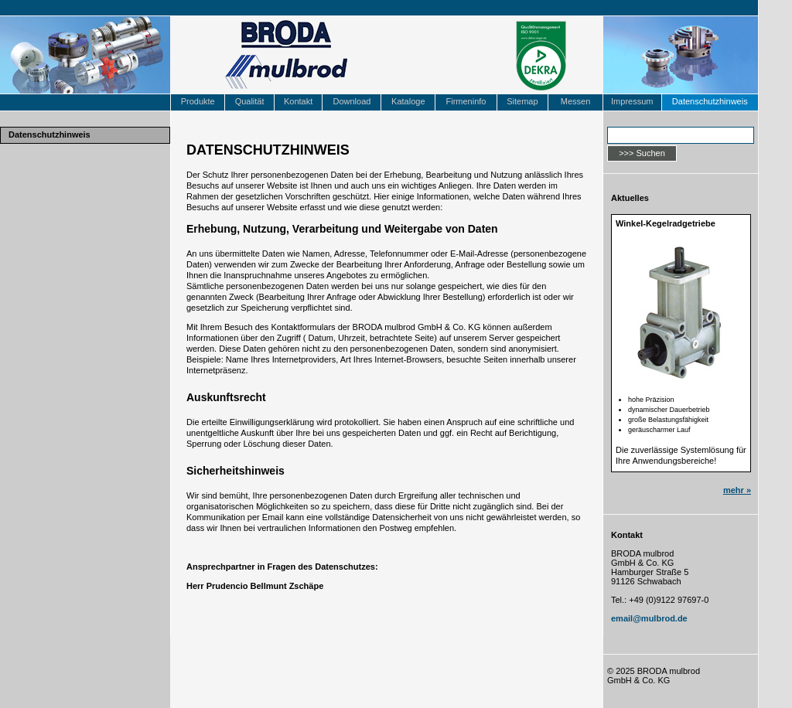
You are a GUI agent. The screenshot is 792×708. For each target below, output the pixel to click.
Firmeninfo (466, 101)
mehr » (737, 490)
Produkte (198, 101)
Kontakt (298, 101)
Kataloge (408, 101)
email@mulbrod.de (649, 618)
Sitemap (522, 101)
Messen (576, 101)
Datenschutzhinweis (710, 101)
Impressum (632, 101)
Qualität (250, 101)
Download (351, 101)
